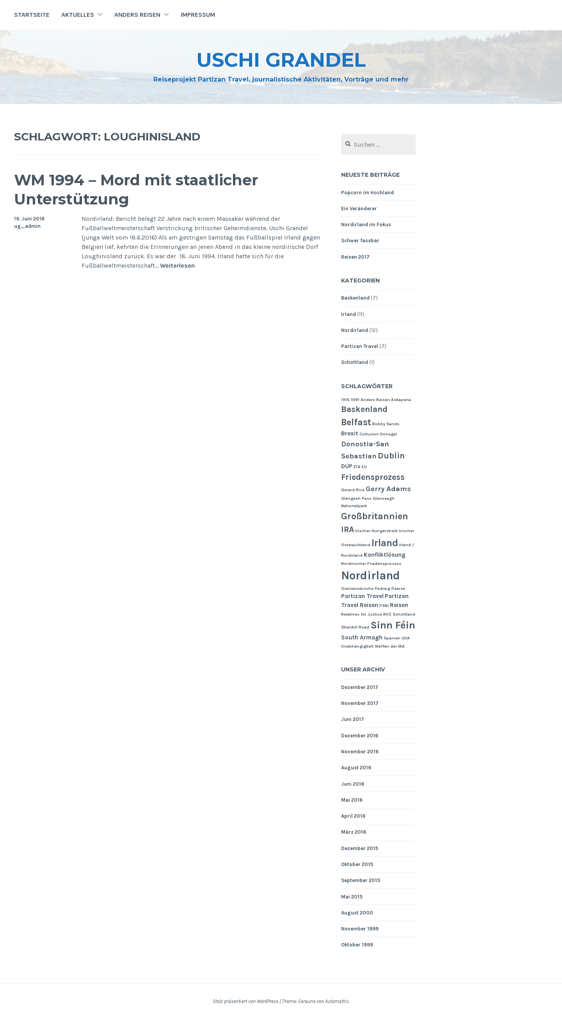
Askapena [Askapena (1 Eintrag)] (401, 399)
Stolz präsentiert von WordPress (245, 1001)
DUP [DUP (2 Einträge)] (346, 466)
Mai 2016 (352, 800)
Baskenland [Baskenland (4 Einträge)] (364, 409)
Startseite (32, 14)
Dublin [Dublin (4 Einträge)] (391, 455)
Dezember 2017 (359, 687)
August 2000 (357, 913)
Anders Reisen (137, 14)
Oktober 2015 (357, 864)
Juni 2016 (352, 784)
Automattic (337, 1001)
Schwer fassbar (360, 240)
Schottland (354, 362)
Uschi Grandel (281, 60)
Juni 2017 (352, 719)
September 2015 (360, 880)
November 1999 (360, 929)
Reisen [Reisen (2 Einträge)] (399, 605)
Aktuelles (77, 14)
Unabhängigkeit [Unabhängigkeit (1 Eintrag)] (357, 646)
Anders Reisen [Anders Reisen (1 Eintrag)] (375, 399)
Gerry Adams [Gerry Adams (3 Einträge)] (388, 489)
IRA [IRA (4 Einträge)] (347, 529)
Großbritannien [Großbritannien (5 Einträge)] (374, 516)
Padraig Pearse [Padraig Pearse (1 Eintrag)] (390, 588)
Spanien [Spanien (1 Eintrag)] (392, 638)
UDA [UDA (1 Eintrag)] (406, 638)
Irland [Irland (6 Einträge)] (385, 543)
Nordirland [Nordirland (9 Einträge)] (370, 575)
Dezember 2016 (359, 736)
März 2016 (353, 832)
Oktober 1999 (357, 945)
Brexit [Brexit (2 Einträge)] (349, 433)
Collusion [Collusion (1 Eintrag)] (369, 434)
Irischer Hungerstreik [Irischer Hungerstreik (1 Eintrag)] (376, 530)
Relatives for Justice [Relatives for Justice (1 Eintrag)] (361, 614)
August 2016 (356, 767)
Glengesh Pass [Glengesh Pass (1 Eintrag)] (356, 498)
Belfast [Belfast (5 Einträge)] (356, 422)
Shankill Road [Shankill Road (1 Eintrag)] (355, 627)
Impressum (198, 14)
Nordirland (354, 330)
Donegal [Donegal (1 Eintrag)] (388, 434)
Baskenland (355, 298)
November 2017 (360, 703)
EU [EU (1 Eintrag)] (364, 466)
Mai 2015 (352, 897)
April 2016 (353, 816)
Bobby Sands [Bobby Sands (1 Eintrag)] (385, 423)
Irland (348, 314)
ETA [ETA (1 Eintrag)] (357, 466)
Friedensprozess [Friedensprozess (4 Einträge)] (373, 477)
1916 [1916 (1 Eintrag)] (345, 399)
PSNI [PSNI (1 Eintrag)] (384, 605)
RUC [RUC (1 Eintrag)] (387, 614)
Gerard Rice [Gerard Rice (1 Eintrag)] (353, 489)
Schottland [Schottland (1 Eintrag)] (404, 614)
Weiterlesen (177, 266)
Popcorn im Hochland (367, 192)
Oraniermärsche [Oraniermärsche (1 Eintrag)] (357, 588)
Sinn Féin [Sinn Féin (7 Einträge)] (392, 625)
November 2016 (360, 751)
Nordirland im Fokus (366, 224)
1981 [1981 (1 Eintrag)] (355, 399)
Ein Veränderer (359, 208)
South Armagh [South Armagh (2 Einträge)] (361, 637)
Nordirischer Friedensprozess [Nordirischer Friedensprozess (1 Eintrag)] (371, 563)
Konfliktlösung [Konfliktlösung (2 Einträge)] (384, 554)
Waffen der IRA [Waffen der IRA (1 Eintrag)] (390, 646)
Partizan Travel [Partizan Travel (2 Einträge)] (362, 596)
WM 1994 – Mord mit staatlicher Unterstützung (136, 189)
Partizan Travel (359, 346)
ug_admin (27, 226)
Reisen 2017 (355, 257)
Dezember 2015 (359, 848)
